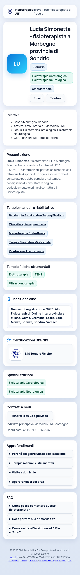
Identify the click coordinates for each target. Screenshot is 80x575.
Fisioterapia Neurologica (26, 392)
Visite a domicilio (24, 472)
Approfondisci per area (28, 482)
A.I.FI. (13, 557)
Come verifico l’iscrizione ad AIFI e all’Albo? (34, 530)
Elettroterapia (18, 274)
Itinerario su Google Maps (32, 417)
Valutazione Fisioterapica (26, 251)
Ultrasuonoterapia (22, 283)
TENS (38, 274)
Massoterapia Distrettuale (27, 233)
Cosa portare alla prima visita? (33, 519)
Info (70, 560)
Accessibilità (46, 560)
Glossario (61, 560)
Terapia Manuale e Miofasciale (30, 242)
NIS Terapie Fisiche (38, 354)
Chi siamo (13, 560)
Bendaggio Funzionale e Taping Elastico (36, 215)
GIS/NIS (33, 560)
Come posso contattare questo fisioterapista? (32, 508)
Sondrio (39, 67)
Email (38, 98)
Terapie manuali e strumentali (33, 463)
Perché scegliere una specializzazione (39, 454)
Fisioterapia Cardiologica (26, 383)
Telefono (56, 98)
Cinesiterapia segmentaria (27, 224)
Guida (23, 560)
